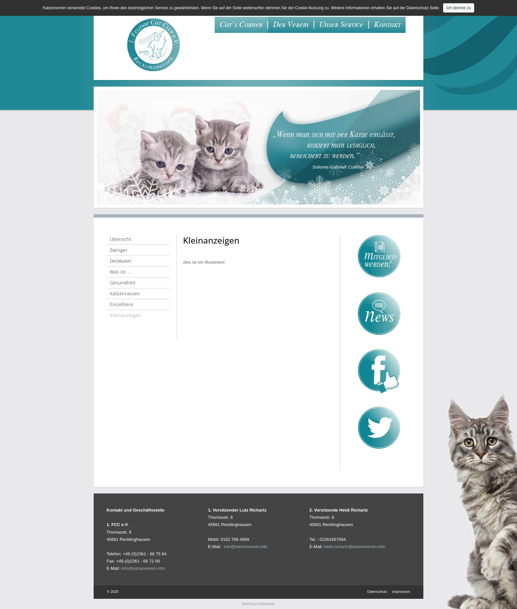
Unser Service (341, 25)
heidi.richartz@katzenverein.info (354, 546)
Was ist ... (120, 272)
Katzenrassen (125, 293)
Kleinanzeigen (125, 315)
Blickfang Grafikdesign (258, 604)
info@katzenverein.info (143, 568)
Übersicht (120, 239)
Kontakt (387, 25)
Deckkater (121, 261)
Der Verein (291, 25)
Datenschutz (377, 592)
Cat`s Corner (241, 25)
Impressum (401, 592)
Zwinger (119, 250)
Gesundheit (123, 282)
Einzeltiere (121, 304)
